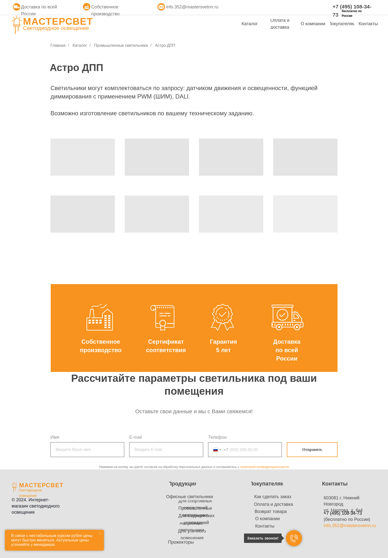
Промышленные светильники (121, 45)
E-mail (135, 437)
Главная (58, 45)
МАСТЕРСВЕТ (58, 21)
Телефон (217, 437)
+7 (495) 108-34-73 (343, 513)
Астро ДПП (165, 45)
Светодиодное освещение (56, 28)
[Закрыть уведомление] (100, 533)
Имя (54, 437)
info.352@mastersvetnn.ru (192, 6)
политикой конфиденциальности (264, 467)
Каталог (80, 45)
